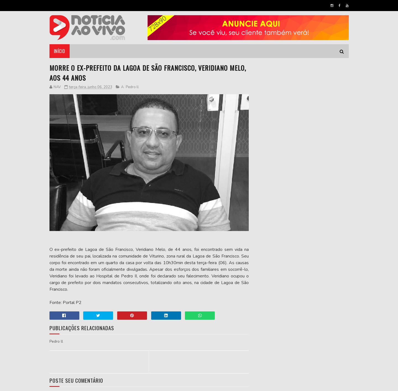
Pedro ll (132, 87)
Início (59, 51)
